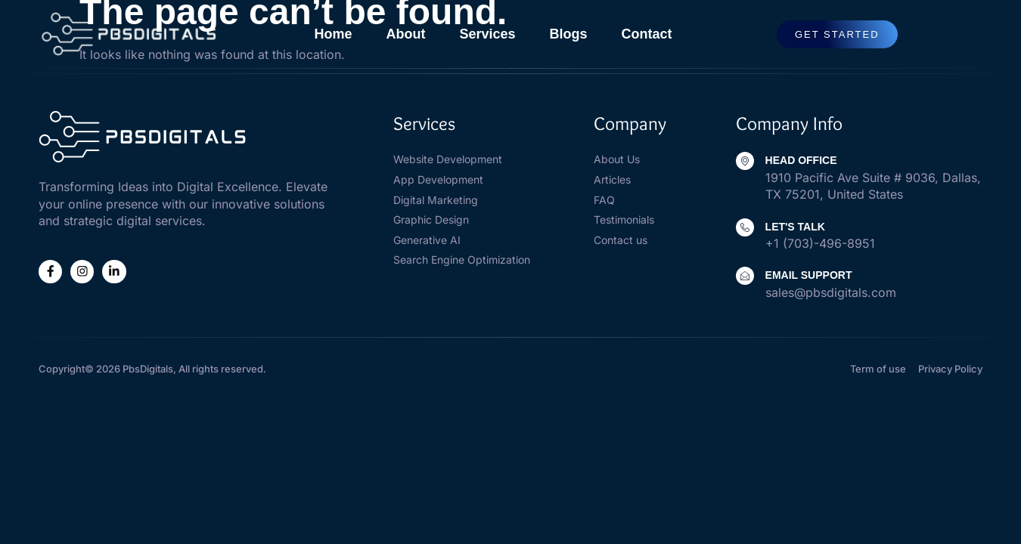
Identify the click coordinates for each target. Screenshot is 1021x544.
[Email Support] (745, 276)
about (405, 34)
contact (647, 34)
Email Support (808, 275)
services (487, 34)
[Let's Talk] (745, 227)
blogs (569, 34)
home (333, 34)
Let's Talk (795, 227)
